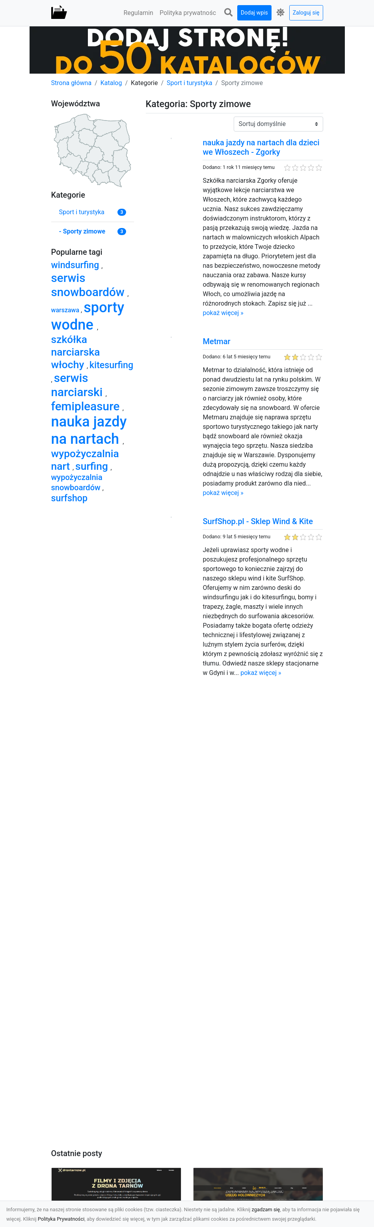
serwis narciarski (78, 385)
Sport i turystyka (189, 83)
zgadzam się (266, 1209)
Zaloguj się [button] (306, 12)
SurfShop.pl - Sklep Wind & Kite (258, 521)
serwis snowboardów (89, 285)
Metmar (216, 341)
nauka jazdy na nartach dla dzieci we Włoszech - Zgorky (261, 147)
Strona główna (71, 83)
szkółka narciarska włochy (75, 352)
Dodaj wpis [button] (254, 12)
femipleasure (87, 406)
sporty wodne (88, 316)
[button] (228, 13)
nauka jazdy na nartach (89, 430)
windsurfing (76, 265)
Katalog (111, 83)
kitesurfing (111, 365)
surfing (93, 466)
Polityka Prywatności (61, 1219)
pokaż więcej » (223, 313)
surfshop (69, 498)
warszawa (66, 310)
